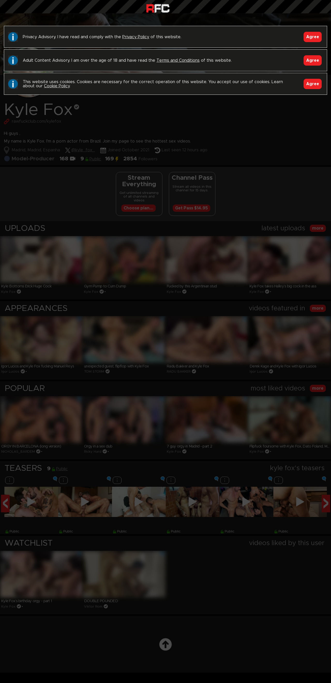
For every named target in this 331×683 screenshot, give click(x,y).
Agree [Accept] (312, 37)
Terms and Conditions (178, 60)
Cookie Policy (57, 86)
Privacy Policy (135, 37)
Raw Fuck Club (158, 8)
